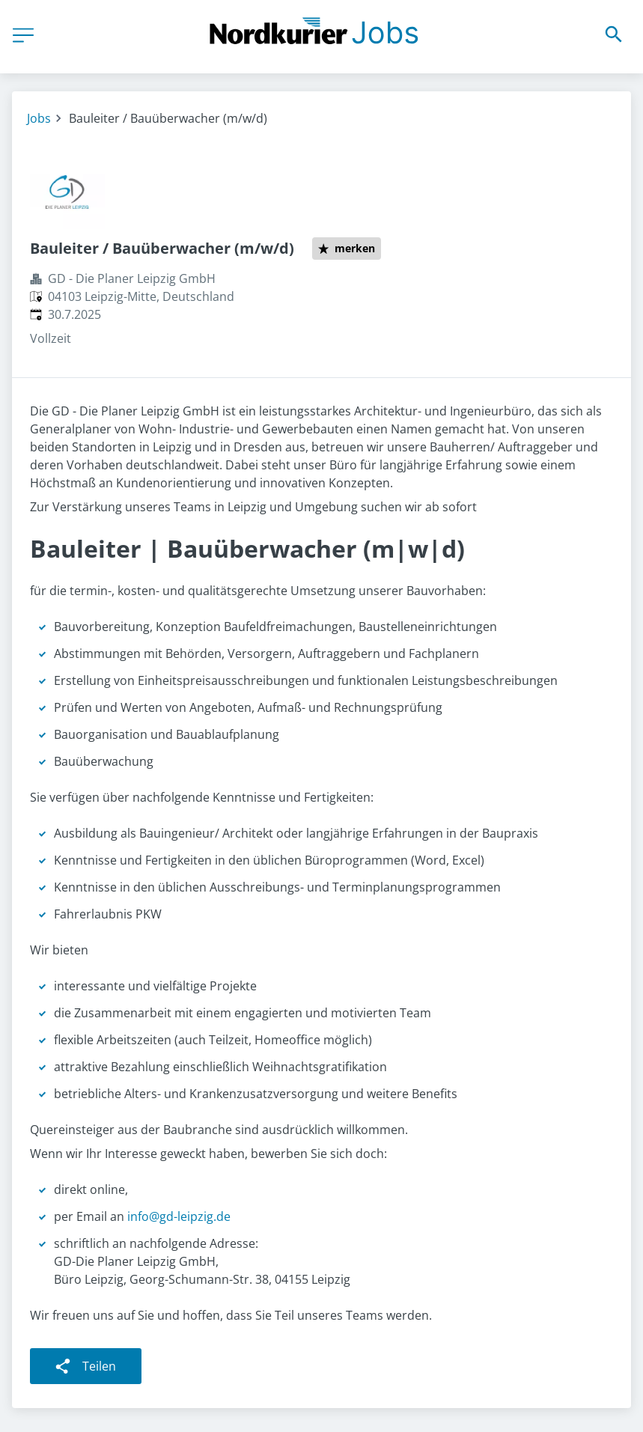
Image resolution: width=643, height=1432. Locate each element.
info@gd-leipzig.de (179, 1216)
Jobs (39, 118)
